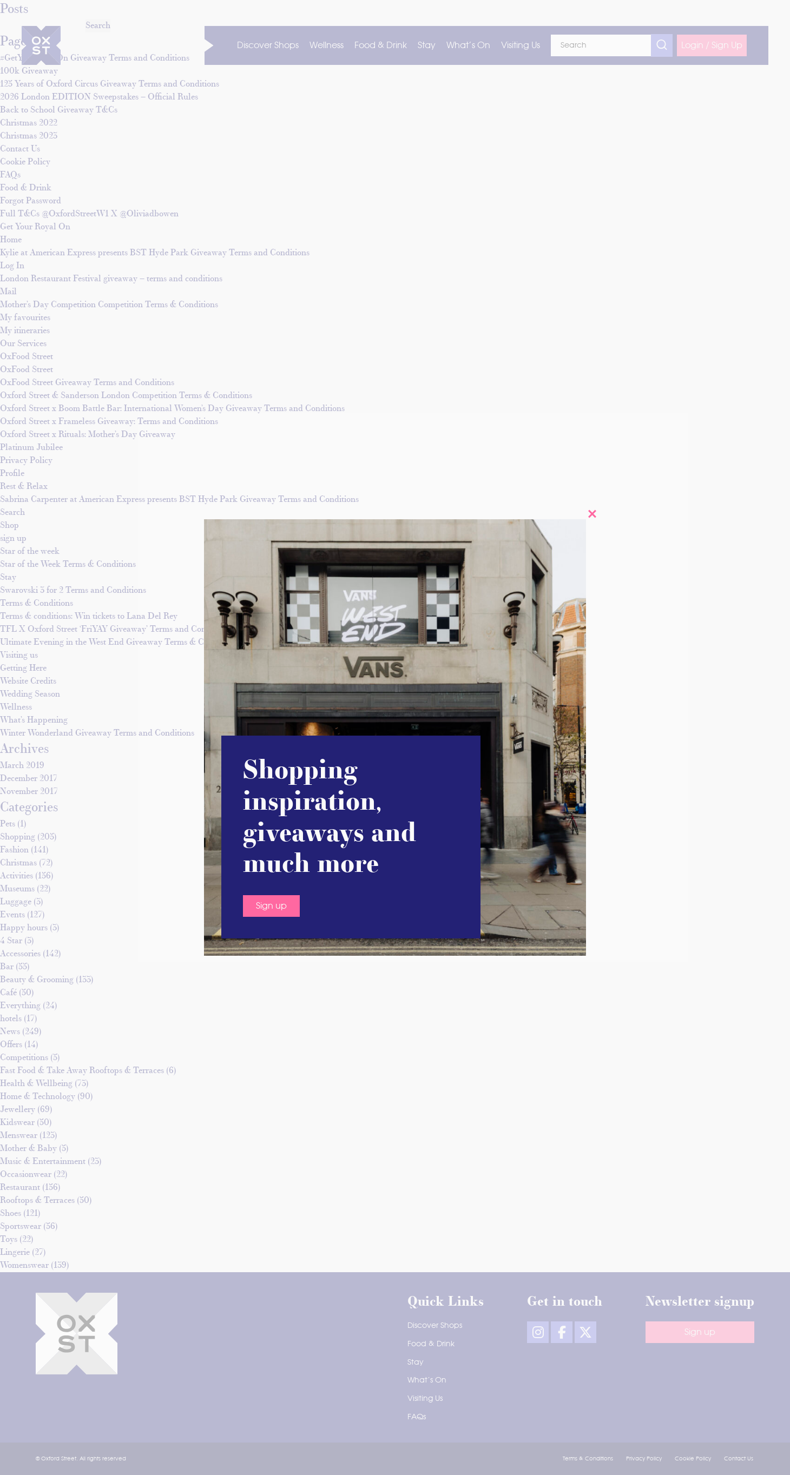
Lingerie (15, 1252)
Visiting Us (425, 1399)
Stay (415, 1362)
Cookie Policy (693, 1458)
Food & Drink (431, 1344)
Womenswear (24, 1265)
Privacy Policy (644, 1458)
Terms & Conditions (588, 1458)
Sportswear (20, 1226)
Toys (8, 1239)
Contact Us (738, 1458)
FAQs (416, 1417)
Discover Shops (434, 1326)
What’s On (426, 1380)
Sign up (271, 653)
